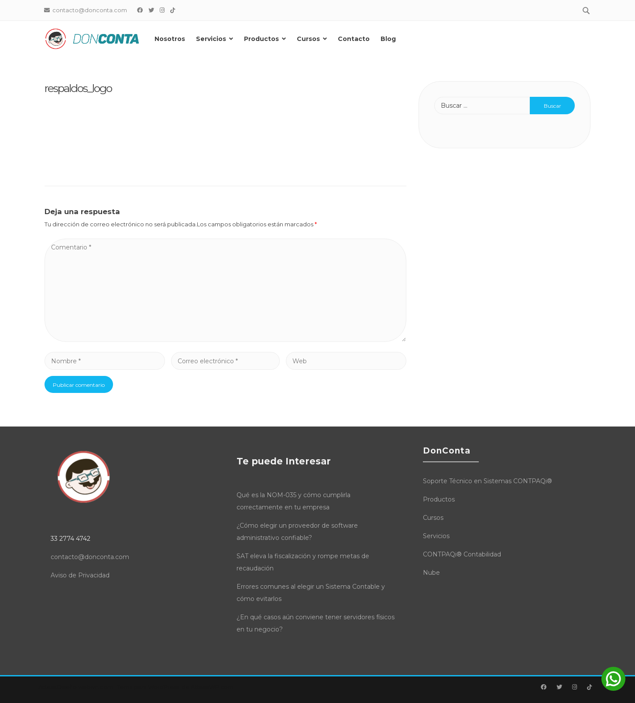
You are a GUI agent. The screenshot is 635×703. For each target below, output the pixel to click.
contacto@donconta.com (90, 557)
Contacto (354, 39)
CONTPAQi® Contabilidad (462, 554)
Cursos (308, 39)
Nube (431, 573)
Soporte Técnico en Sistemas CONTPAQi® (487, 481)
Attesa (47, 686)
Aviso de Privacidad (80, 575)
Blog (388, 39)
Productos (261, 39)
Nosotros (169, 39)
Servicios (211, 39)
